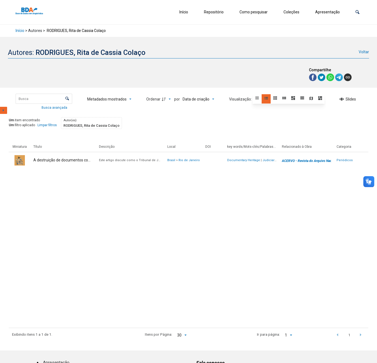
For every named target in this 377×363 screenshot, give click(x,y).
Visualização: (241, 99)
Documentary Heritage (243, 160)
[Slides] (348, 99)
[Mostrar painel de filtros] (3, 110)
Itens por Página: (158, 334)
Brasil (171, 160)
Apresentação (327, 12)
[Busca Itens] (44, 99)
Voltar (364, 52)
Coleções (291, 12)
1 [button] (349, 335)
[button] (357, 12)
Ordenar (153, 99)
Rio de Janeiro (189, 160)
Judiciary (269, 160)
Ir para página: (268, 334)
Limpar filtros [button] (47, 125)
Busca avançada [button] (55, 108)
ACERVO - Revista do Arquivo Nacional (310, 161)
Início (183, 12)
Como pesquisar (253, 12)
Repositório (214, 12)
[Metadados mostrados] (109, 99)
